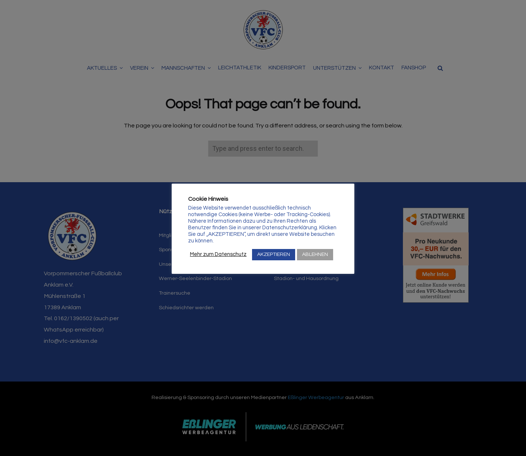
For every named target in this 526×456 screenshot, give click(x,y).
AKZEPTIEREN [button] (273, 254)
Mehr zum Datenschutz (218, 254)
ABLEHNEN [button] (315, 254)
